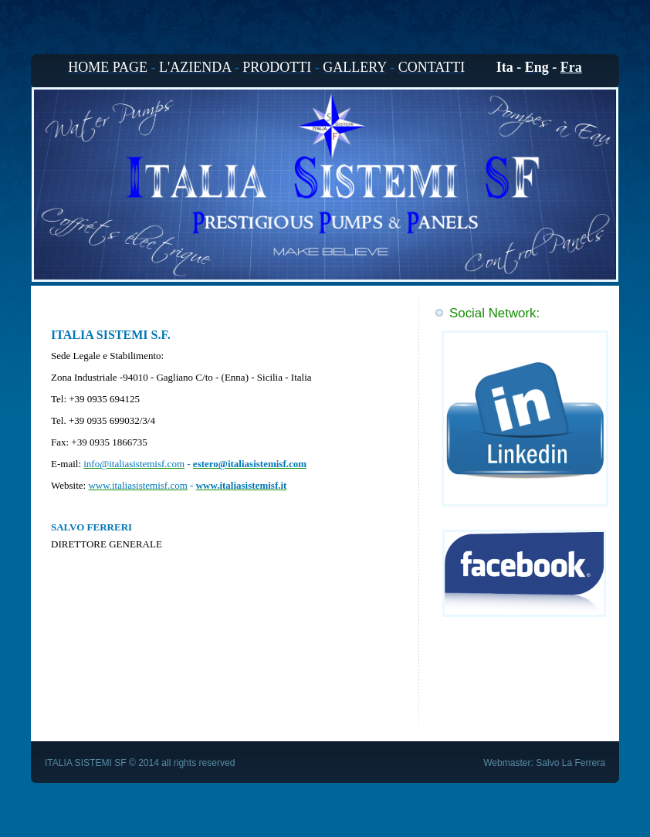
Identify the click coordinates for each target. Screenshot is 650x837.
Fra (571, 67)
